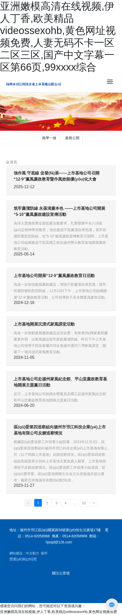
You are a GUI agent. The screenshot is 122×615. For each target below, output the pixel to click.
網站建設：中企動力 (24, 553)
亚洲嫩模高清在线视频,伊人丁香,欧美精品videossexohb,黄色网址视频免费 (58, 612)
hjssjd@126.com (59, 542)
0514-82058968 (37, 536)
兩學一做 (49, 138)
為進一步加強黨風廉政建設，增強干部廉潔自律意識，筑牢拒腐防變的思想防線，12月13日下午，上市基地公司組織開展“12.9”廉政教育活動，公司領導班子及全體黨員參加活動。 (61, 290)
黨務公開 (72, 138)
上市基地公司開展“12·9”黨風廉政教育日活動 (54, 275)
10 (84, 503)
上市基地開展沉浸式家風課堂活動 (44, 324)
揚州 (44, 553)
